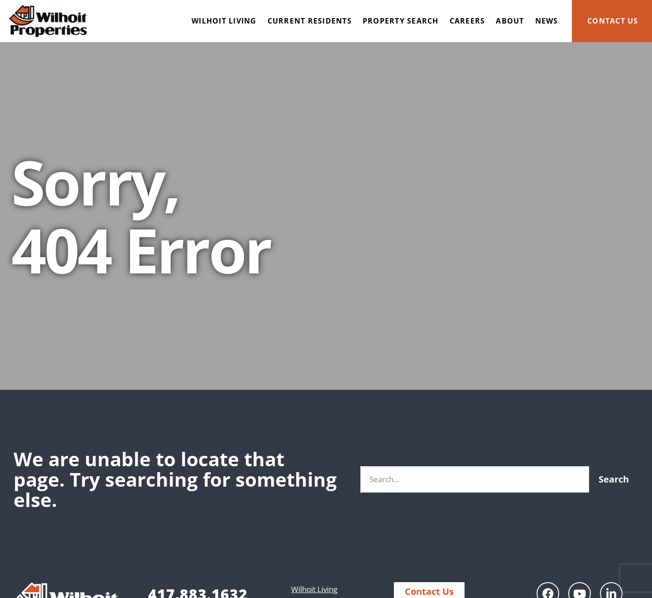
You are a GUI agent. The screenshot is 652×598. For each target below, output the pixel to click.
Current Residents (310, 21)
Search (614, 479)
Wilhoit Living (224, 21)
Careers (467, 21)
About (510, 21)
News (546, 21)
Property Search (401, 21)
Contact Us (612, 21)
